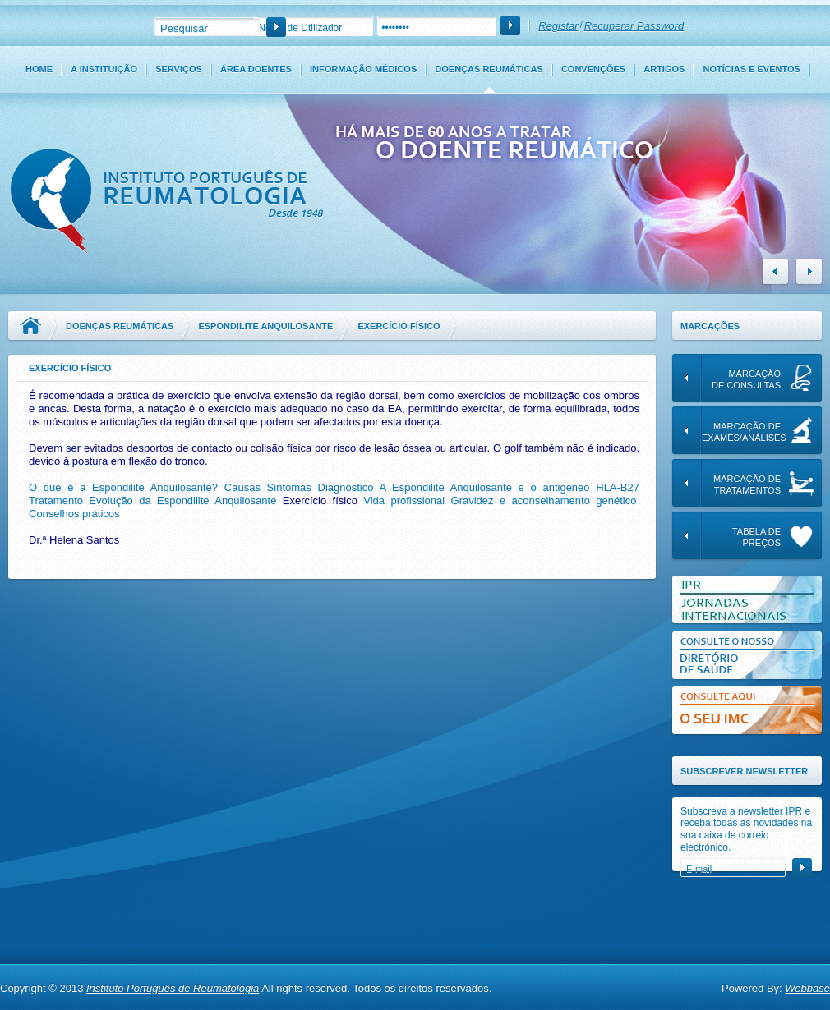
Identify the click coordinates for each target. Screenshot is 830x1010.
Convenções (593, 69)
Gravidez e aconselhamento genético (544, 500)
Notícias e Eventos (751, 69)
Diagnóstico (346, 487)
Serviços (178, 69)
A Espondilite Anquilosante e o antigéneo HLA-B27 (509, 487)
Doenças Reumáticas (488, 69)
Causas (242, 487)
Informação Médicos (363, 69)
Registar (558, 26)
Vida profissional (404, 500)
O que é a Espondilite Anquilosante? (123, 487)
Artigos (664, 69)
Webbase (807, 988)
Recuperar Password (634, 26)
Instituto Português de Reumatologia (172, 988)
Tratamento (56, 500)
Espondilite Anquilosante (265, 326)
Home (39, 69)
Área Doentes (256, 69)
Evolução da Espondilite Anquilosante (182, 500)
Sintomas (289, 487)
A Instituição (104, 69)
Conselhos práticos (74, 513)
